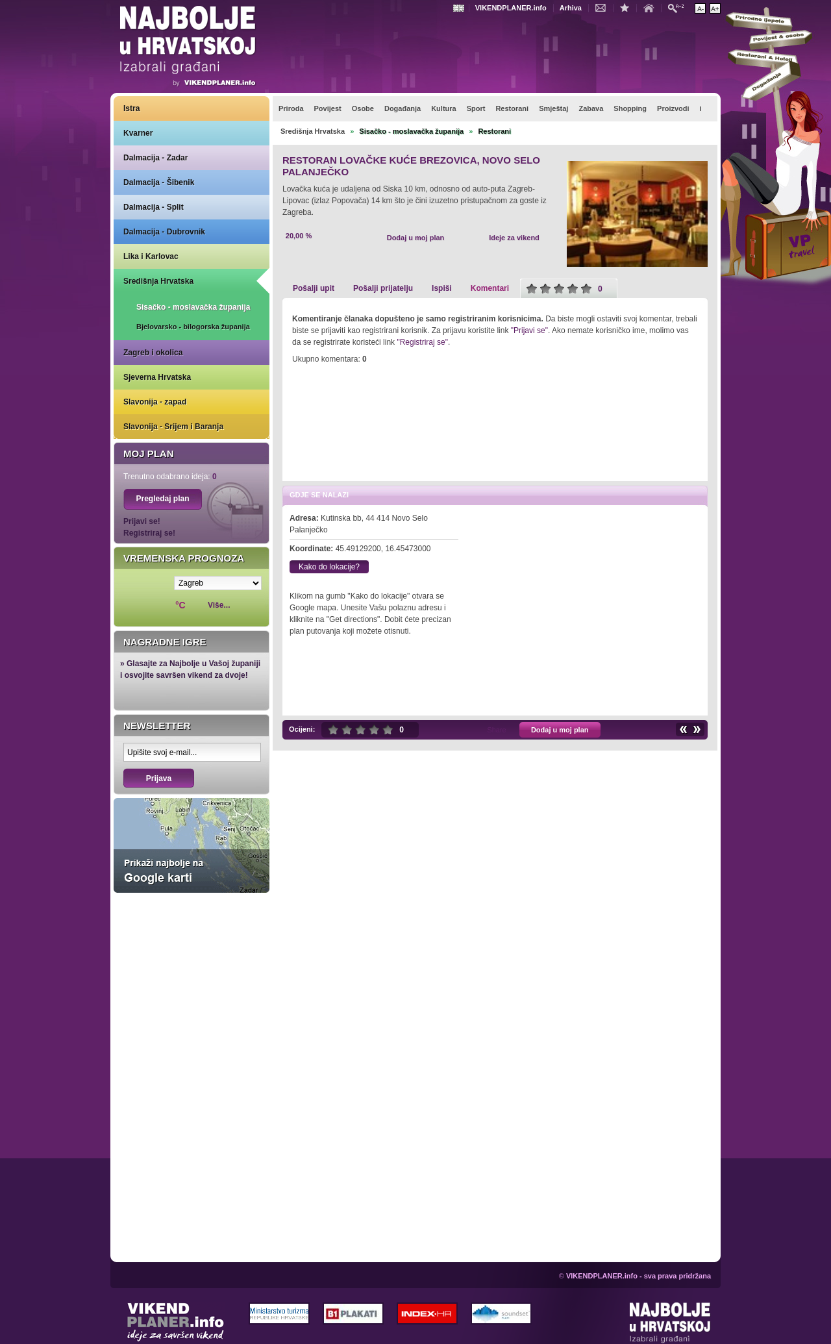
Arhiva (571, 8)
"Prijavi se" (529, 330)
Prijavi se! (141, 521)
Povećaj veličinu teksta (715, 8)
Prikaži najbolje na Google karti (191, 845)
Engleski (460, 8)
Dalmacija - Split (153, 207)
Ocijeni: (302, 729)
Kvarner (138, 133)
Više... (219, 605)
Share (496, 730)
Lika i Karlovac (151, 256)
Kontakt (604, 7)
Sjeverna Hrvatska (157, 377)
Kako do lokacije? (329, 566)
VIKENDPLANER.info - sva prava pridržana (638, 1276)
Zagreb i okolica (152, 352)
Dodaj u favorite (627, 7)
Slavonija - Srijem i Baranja (173, 426)
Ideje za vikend (514, 238)
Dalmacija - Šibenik (158, 182)
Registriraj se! (149, 533)
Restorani (494, 131)
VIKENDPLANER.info (511, 8)
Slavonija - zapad (154, 401)
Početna (652, 7)
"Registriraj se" (422, 342)
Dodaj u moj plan (416, 238)
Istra (131, 108)
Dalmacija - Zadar (155, 157)
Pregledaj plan (162, 498)
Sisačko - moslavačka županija (193, 307)
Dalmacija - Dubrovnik (164, 231)
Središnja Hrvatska (158, 281)
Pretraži (679, 7)
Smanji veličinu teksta (700, 8)
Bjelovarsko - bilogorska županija (193, 326)
